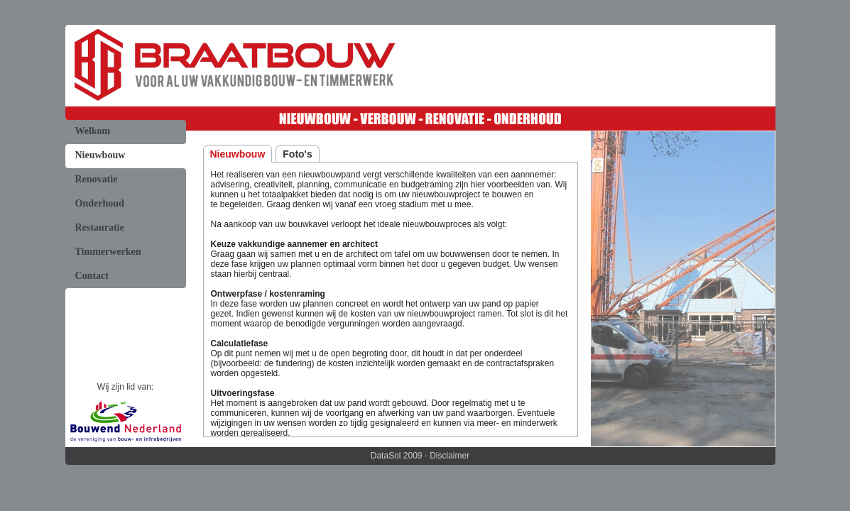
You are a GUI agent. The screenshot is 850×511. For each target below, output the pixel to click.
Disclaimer (449, 456)
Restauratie (99, 227)
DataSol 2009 (397, 456)
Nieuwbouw (100, 155)
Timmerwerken (108, 251)
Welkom (93, 131)
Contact (92, 275)
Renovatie (96, 179)
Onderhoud (99, 203)
